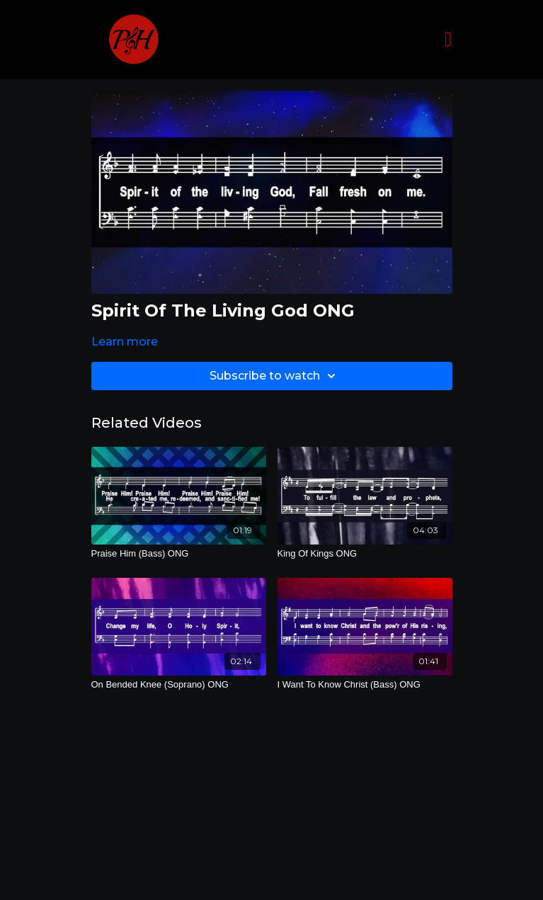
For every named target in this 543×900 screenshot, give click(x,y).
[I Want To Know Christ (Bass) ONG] (365, 685)
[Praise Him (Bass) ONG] (178, 554)
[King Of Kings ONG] (365, 554)
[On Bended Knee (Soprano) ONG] (178, 685)
